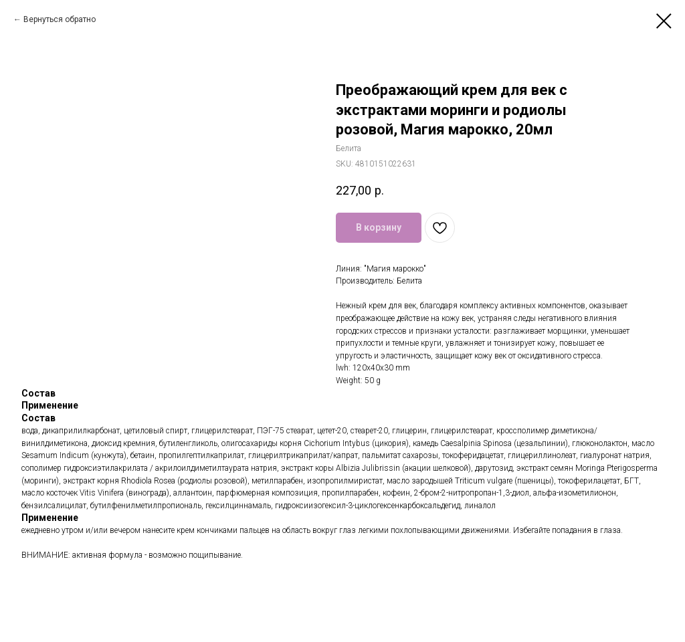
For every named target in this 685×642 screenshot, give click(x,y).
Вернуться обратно (59, 19)
